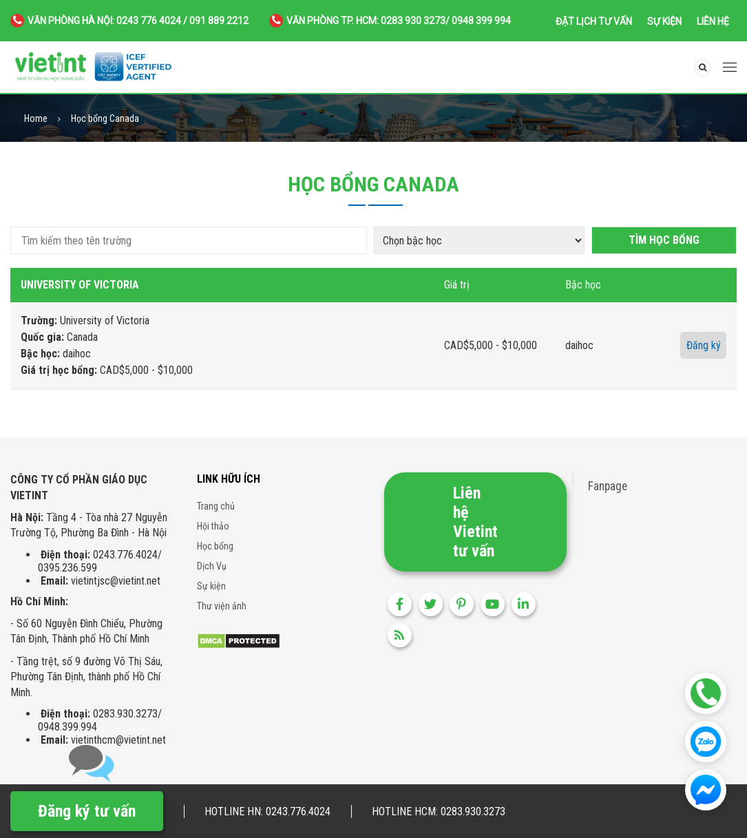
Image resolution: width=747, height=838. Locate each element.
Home (36, 119)
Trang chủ (216, 506)
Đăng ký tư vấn (87, 811)
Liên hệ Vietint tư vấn (475, 522)
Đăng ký (703, 345)
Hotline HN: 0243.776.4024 (267, 811)
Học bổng (215, 546)
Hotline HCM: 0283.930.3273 (438, 811)
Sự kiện (664, 21)
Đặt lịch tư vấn (594, 21)
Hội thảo (213, 526)
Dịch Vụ (212, 566)
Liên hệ (713, 21)
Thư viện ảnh (221, 605)
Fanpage (607, 486)
